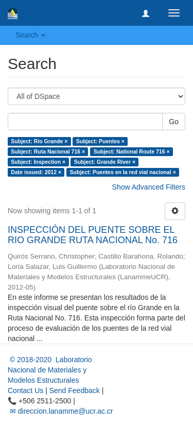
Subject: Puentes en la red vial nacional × (123, 172)
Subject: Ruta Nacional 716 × (48, 151)
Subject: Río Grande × (39, 141)
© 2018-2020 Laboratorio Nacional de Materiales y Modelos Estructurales (50, 369)
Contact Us (25, 390)
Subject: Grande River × (104, 162)
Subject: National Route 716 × (132, 151)
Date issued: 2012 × (36, 172)
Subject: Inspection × (38, 162)
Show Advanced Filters (148, 187)
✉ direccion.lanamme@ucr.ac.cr (60, 411)
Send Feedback (74, 390)
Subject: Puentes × (100, 141)
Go (174, 121)
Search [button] (30, 35)
